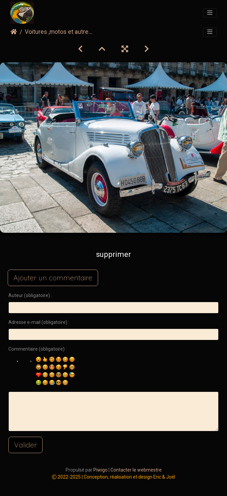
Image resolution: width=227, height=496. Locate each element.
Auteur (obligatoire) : (30, 295)
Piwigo (100, 470)
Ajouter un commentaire (52, 277)
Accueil (13, 31)
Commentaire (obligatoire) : (37, 349)
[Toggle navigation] (210, 13)
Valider (25, 444)
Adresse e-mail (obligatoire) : (38, 322)
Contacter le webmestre (136, 470)
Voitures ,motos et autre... (58, 31)
